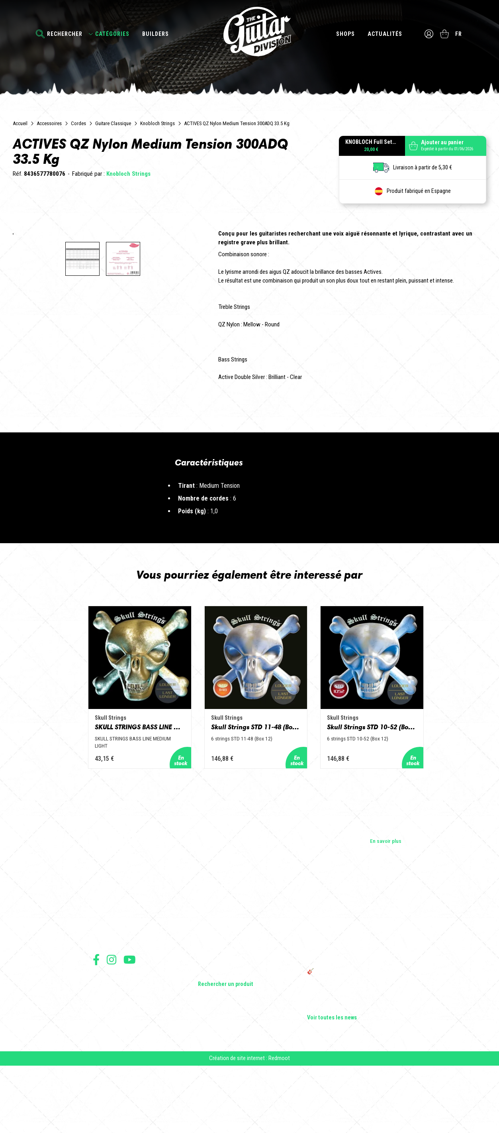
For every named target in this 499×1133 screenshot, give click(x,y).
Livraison (102, 1087)
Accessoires (49, 123)
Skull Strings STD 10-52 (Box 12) (383, 798)
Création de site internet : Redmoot (249, 1125)
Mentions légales (110, 1061)
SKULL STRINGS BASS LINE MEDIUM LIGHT (117, 798)
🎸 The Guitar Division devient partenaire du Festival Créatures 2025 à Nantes (357, 1039)
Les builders (106, 971)
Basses (206, 993)
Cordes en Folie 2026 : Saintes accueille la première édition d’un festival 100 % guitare (356, 974)
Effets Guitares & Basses (226, 1015)
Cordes (78, 123)
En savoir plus (385, 905)
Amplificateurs (214, 1004)
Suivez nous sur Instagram (111, 1024)
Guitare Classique (113, 123)
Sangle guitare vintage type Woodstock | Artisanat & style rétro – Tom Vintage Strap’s (353, 994)
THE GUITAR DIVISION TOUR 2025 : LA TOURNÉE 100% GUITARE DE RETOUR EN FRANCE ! (352, 1018)
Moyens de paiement (113, 1079)
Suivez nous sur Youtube (129, 1024)
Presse (101, 1004)
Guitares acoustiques (222, 982)
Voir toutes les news (332, 1082)
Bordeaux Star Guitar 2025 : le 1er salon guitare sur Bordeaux (351, 1057)
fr (459, 34)
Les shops (104, 982)
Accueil (20, 123)
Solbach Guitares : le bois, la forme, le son (355, 1071)
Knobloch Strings (157, 123)
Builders (155, 34)
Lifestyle (207, 1038)
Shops (345, 34)
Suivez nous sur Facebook (96, 1024)
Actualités (384, 34)
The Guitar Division (250, 32)
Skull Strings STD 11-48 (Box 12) (250, 798)
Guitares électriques (221, 971)
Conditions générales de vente (123, 1052)
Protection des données (117, 1070)
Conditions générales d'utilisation (127, 1044)
